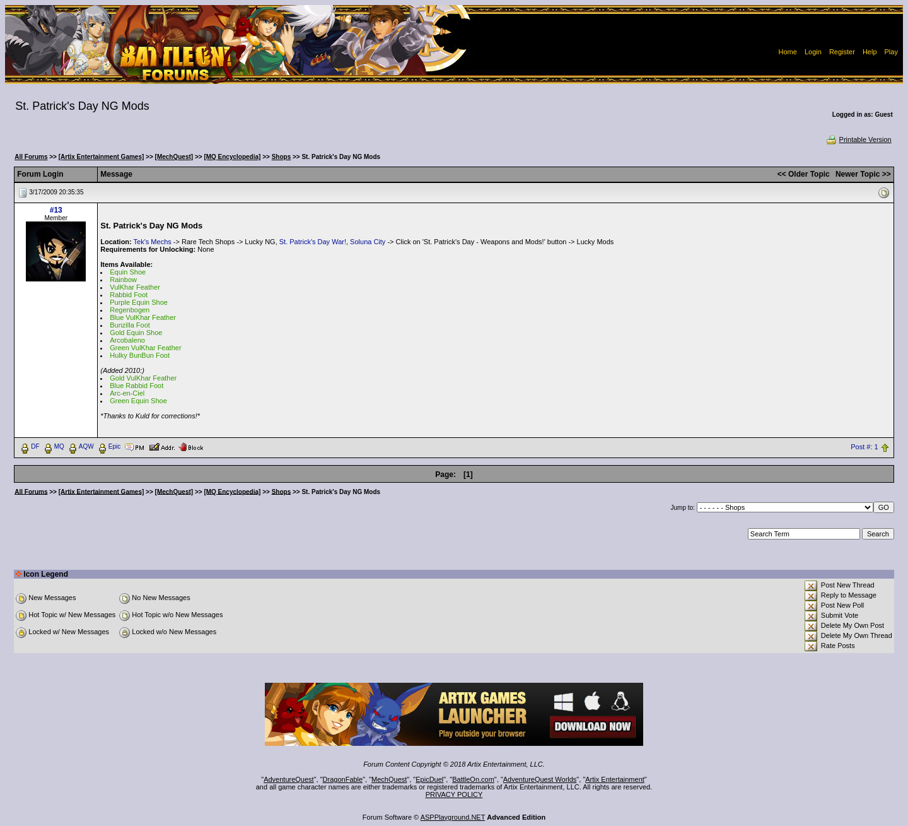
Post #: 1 (864, 447)
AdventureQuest (289, 779)
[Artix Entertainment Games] (101, 156)
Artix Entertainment (614, 779)
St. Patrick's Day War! (312, 241)
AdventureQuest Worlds (540, 779)
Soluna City (367, 241)
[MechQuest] (174, 156)
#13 (56, 210)
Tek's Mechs (153, 241)
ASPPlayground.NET (453, 817)
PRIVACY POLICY (454, 794)
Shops (281, 156)
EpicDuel (429, 779)
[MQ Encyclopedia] (232, 156)
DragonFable (343, 779)
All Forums (31, 156)
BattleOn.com (473, 779)
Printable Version (858, 139)
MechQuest (389, 779)
